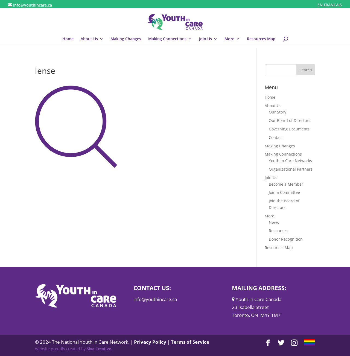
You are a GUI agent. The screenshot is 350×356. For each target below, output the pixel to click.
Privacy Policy (150, 342)
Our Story (277, 112)
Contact (276, 137)
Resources (278, 230)
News (274, 222)
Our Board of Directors (289, 120)
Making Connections (167, 39)
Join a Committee (284, 192)
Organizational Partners (291, 169)
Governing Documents (289, 129)
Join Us (205, 39)
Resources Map (261, 39)
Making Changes (125, 39)
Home (68, 39)
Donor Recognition (286, 239)
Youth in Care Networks (290, 160)
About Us (89, 39)
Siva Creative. (99, 348)
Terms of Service (190, 342)
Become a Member (286, 184)
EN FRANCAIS (329, 5)
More (229, 39)
